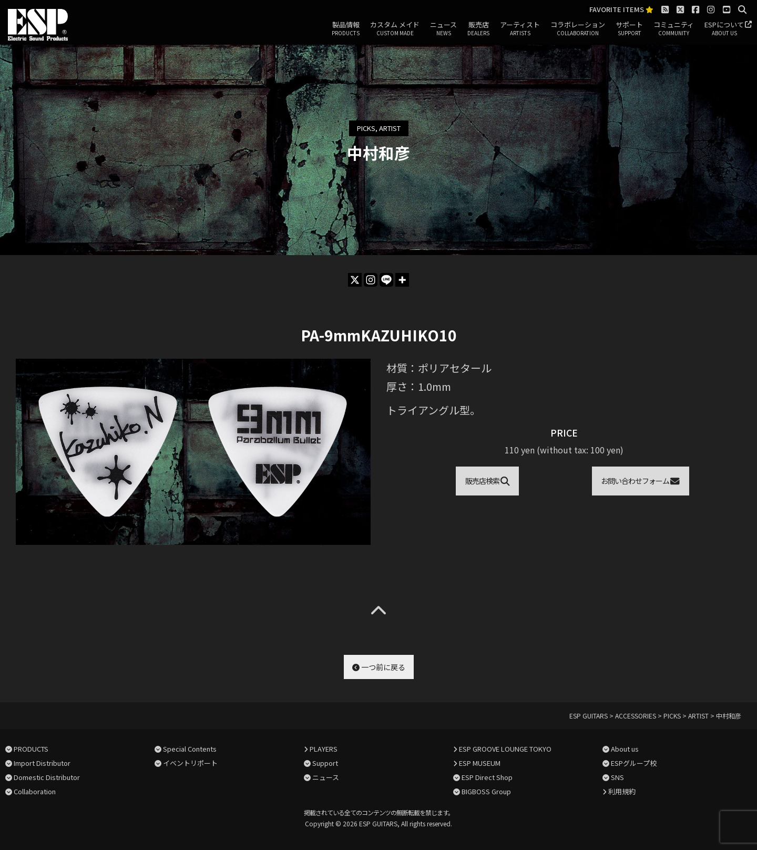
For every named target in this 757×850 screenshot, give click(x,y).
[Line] (386, 280)
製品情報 (346, 28)
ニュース (443, 28)
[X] (355, 280)
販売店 (478, 28)
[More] (402, 280)
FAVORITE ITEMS (621, 10)
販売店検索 (487, 480)
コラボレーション (577, 28)
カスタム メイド (395, 28)
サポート (629, 28)
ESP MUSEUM (479, 763)
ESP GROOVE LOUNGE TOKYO (505, 749)
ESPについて (724, 28)
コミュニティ (673, 28)
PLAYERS (323, 749)
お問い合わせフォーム (640, 480)
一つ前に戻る (378, 667)
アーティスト (520, 28)
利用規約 (622, 791)
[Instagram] (370, 280)
